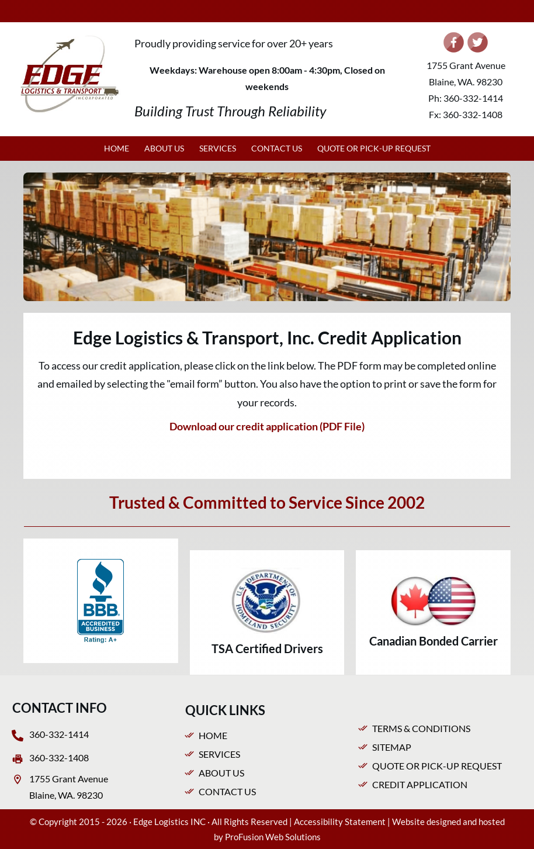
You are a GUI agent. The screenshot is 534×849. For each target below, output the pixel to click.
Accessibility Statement (340, 821)
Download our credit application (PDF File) (267, 426)
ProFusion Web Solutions (273, 836)
